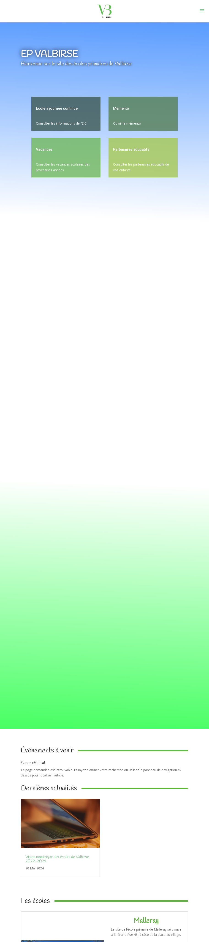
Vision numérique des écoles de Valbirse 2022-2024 (57, 859)
